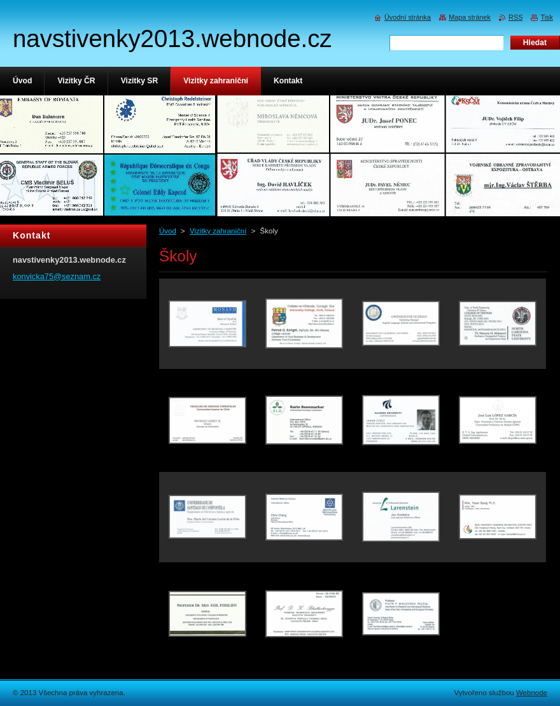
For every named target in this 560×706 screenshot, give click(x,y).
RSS (515, 17)
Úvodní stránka (407, 17)
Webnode (531, 692)
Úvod (167, 231)
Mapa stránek (470, 17)
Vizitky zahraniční (218, 231)
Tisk (546, 17)
